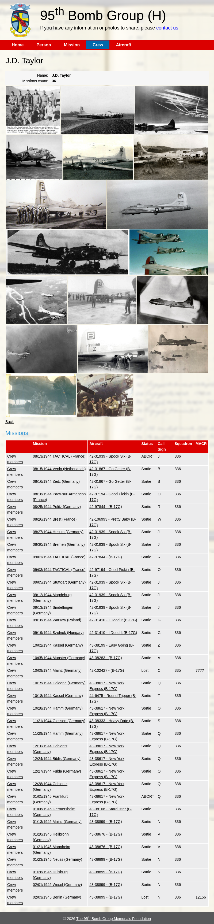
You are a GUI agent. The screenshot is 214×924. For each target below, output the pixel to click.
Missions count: (35, 81)
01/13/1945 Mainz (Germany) (57, 821)
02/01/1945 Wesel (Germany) (57, 884)
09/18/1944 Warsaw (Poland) (57, 620)
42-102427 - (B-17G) (106, 670)
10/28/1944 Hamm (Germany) (58, 708)
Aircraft (123, 45)
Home (18, 45)
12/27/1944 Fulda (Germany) (57, 771)
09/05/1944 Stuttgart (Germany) (59, 582)
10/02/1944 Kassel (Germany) (58, 645)
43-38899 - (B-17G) (105, 821)
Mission (72, 45)
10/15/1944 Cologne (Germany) (59, 683)
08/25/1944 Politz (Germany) (57, 506)
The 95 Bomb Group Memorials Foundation (113, 918)
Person (43, 45)
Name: (42, 75)
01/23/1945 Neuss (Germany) (57, 859)
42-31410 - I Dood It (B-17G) (113, 620)
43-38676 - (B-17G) (105, 834)
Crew (98, 45)
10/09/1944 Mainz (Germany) (57, 670)
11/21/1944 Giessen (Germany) (59, 721)
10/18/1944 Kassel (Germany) (58, 695)
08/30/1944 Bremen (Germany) (59, 544)
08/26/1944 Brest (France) (55, 519)
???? (200, 670)
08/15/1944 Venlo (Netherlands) (59, 469)
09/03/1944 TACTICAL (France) (59, 569)
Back (9, 422)
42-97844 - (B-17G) (105, 506)
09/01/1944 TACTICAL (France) (59, 557)
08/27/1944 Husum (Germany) (58, 532)
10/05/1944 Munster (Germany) (59, 658)
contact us (167, 28)
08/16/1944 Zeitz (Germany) (56, 481)
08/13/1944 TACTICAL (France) (59, 456)
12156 (201, 897)
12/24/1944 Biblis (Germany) (57, 758)
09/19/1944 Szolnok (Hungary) (58, 632)
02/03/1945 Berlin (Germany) (57, 897)
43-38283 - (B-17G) (105, 658)
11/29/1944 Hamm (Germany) (58, 733)
